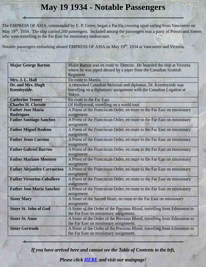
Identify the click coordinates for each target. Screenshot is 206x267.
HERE (91, 259)
